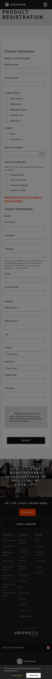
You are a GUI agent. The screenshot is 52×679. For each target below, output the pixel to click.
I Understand (33, 675)
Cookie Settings (17, 675)
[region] (26, 672)
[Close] (48, 668)
